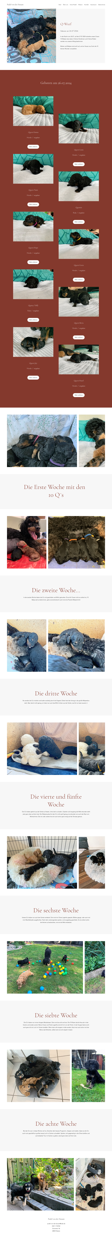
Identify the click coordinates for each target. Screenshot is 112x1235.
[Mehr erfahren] (79, 395)
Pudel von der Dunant (15, 4)
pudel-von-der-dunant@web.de (56, 1223)
